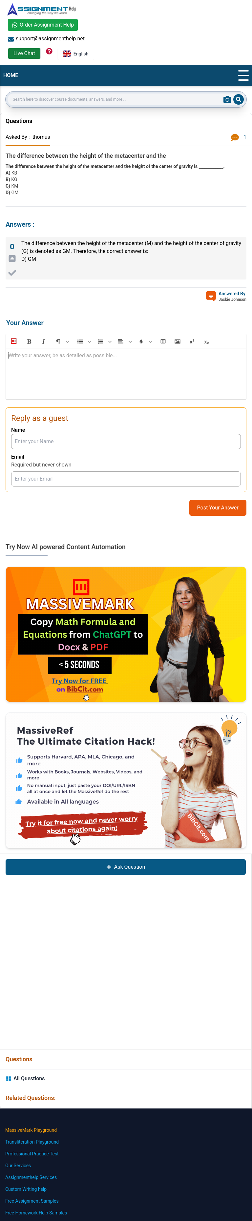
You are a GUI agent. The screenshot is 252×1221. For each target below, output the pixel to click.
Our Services (18, 1165)
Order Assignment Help (43, 25)
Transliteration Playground (32, 1142)
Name (18, 430)
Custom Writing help (26, 1189)
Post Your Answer (218, 508)
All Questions (25, 1078)
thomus (41, 137)
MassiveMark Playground (31, 1130)
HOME (10, 75)
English (76, 54)
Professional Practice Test (32, 1153)
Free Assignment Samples (32, 1201)
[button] (13, 341)
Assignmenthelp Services (31, 1177)
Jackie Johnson (232, 299)
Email (17, 457)
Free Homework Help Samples (36, 1212)
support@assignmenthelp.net (46, 38)
